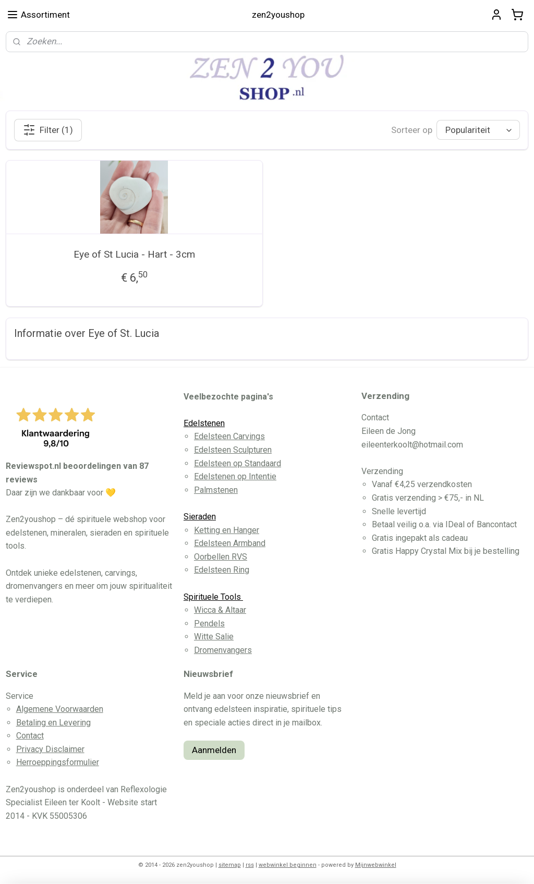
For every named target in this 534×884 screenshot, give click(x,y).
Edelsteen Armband (229, 543)
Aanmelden (214, 750)
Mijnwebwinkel (375, 865)
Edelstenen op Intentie (235, 476)
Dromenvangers (223, 650)
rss (250, 865)
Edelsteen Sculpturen (233, 450)
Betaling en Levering (53, 723)
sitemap (230, 865)
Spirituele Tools (213, 597)
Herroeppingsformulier (57, 762)
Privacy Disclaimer (50, 749)
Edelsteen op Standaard (237, 463)
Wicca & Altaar (220, 610)
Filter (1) (48, 130)
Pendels (209, 623)
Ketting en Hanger (226, 530)
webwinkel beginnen (288, 865)
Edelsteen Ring (221, 570)
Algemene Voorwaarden (59, 709)
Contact (30, 736)
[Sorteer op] (478, 130)
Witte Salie (214, 636)
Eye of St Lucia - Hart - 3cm (134, 254)
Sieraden (200, 517)
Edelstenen (204, 423)
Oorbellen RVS (220, 557)
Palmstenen (216, 490)
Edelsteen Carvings (229, 436)
